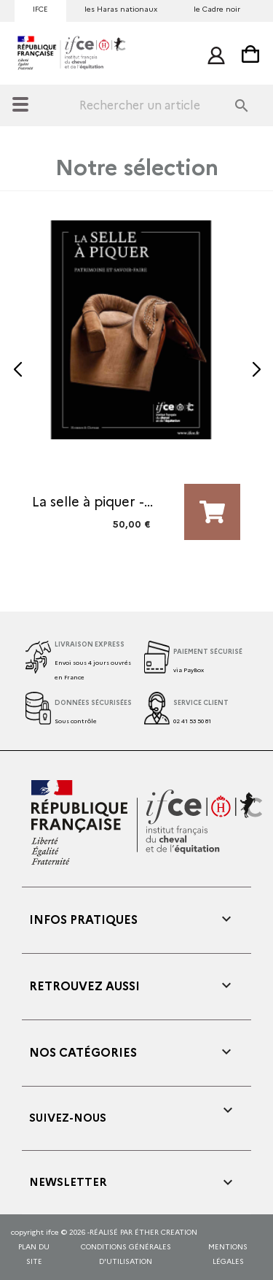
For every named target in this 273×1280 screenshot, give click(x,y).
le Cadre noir (217, 9)
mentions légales (228, 1254)
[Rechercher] (170, 105)
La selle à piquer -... (92, 502)
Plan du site (34, 1254)
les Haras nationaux (120, 9)
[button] (17, 370)
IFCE (40, 9)
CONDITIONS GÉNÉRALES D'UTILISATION (126, 1254)
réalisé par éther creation (143, 1232)
